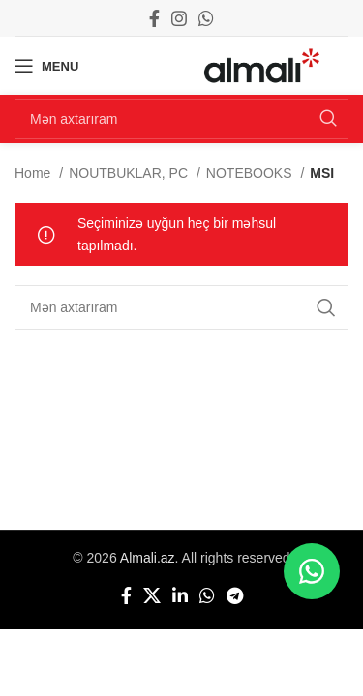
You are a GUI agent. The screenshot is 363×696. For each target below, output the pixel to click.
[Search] (181, 119)
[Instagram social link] (179, 18)
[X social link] (151, 595)
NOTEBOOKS (251, 173)
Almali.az (147, 558)
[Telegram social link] (235, 595)
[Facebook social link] (154, 18)
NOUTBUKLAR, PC (130, 173)
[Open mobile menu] (46, 65)
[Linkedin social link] (180, 595)
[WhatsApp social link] (206, 18)
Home (34, 173)
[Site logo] (261, 64)
